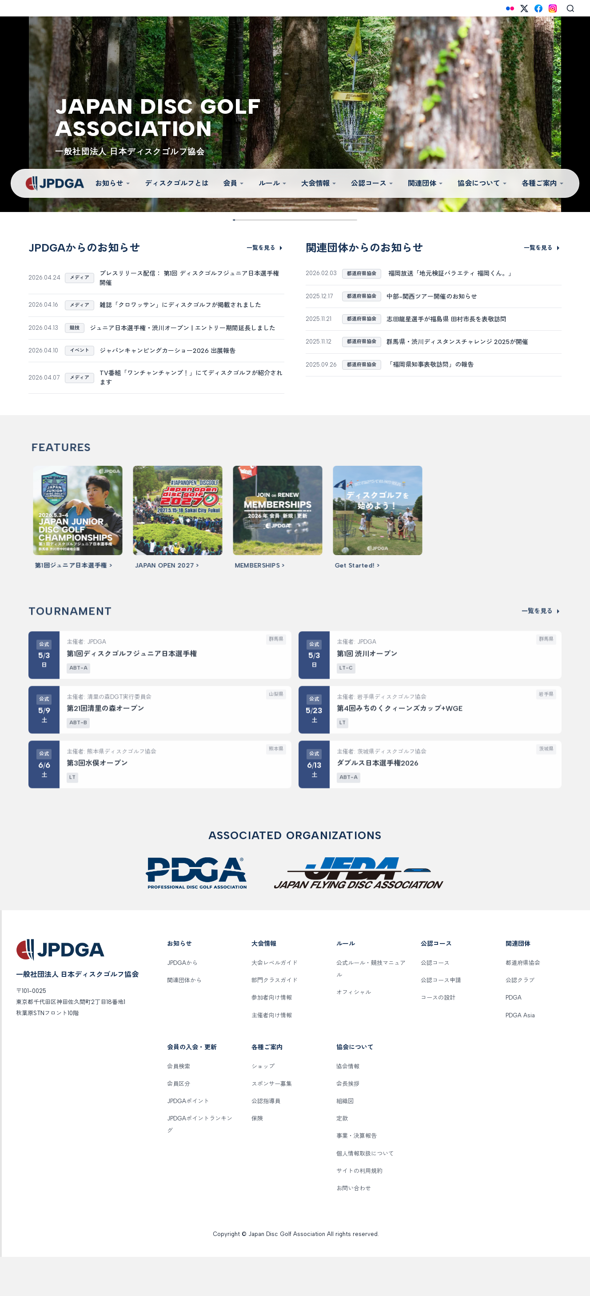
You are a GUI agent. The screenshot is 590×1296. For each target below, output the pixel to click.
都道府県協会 (523, 1002)
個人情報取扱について (365, 1192)
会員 (233, 183)
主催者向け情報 (271, 1054)
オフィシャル (353, 1031)
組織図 (345, 1140)
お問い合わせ (353, 1227)
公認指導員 (265, 1140)
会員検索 (178, 1105)
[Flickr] (510, 8)
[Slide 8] (336, 220)
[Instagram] (552, 8)
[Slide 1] (240, 220)
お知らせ (113, 183)
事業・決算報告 (356, 1175)
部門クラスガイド (274, 1019)
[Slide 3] (267, 220)
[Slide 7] (323, 220)
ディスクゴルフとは (177, 183)
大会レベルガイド (274, 1002)
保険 (257, 1157)
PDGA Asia (520, 1054)
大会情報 (319, 183)
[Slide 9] (350, 220)
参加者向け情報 (271, 1036)
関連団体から (184, 1019)
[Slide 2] (253, 220)
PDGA (514, 1036)
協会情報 (347, 1105)
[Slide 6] (309, 220)
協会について (482, 183)
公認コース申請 (441, 1019)
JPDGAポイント (188, 1140)
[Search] (570, 8)
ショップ (263, 1105)
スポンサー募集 (271, 1122)
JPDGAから (182, 1002)
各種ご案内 (543, 183)
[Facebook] (538, 8)
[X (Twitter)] (524, 8)
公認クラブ (520, 1019)
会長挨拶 (347, 1122)
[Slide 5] (295, 220)
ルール (273, 183)
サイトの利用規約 (359, 1209)
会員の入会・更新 (192, 1086)
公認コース (372, 183)
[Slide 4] (281, 220)
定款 (342, 1157)
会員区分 (178, 1122)
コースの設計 (438, 1036)
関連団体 (425, 183)
